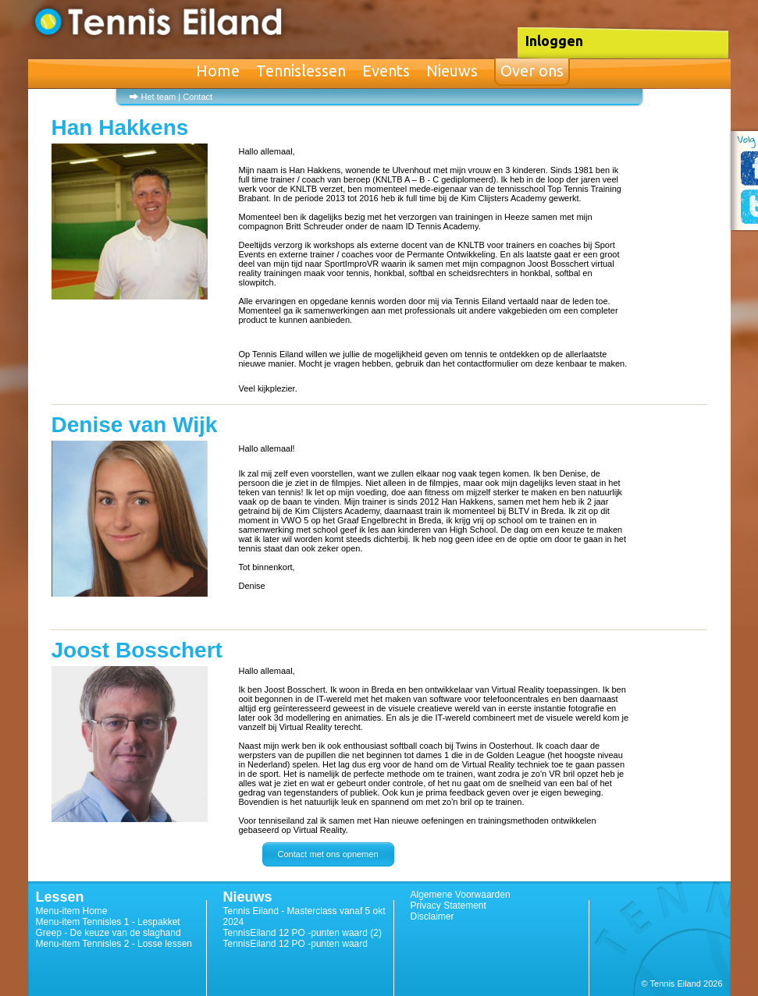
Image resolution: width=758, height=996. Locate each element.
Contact (197, 96)
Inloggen (554, 40)
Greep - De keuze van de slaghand (108, 932)
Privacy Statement (448, 905)
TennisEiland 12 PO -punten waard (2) (302, 932)
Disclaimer (432, 916)
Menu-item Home (72, 911)
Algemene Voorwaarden (461, 894)
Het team (158, 96)
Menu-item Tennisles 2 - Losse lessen (114, 943)
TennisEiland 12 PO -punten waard (295, 943)
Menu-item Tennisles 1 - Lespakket (108, 921)
